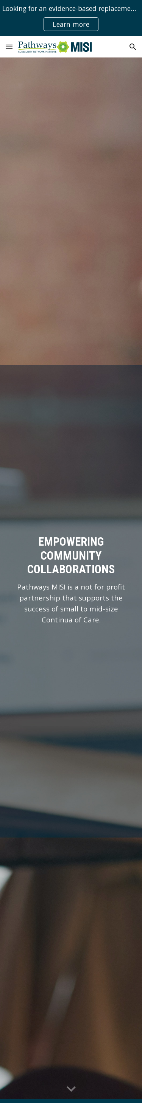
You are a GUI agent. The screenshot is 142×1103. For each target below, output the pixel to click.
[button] (9, 46)
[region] (71, 18)
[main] (71, 580)
